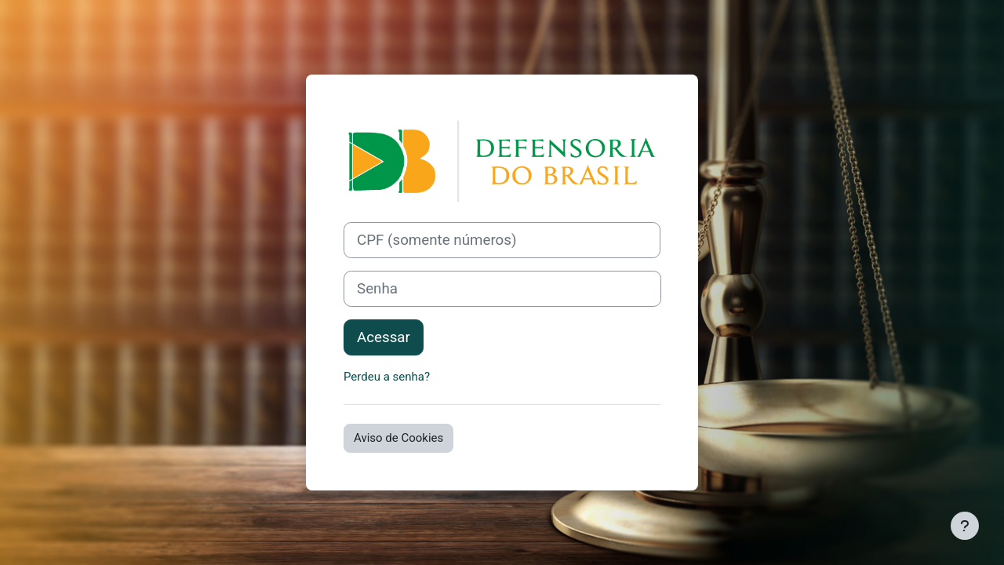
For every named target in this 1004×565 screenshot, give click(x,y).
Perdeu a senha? (387, 377)
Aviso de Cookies (398, 438)
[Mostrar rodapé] (965, 526)
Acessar (383, 337)
